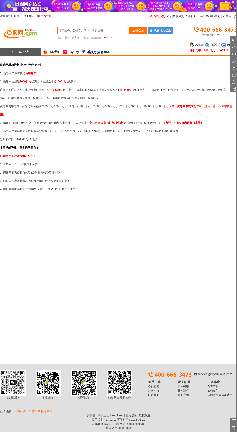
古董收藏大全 (23, 411)
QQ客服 (196, 44)
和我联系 (212, 44)
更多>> (108, 37)
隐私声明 (183, 394)
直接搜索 (138, 30)
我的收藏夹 (175, 16)
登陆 (29, 16)
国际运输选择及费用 (219, 394)
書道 (60, 37)
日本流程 (183, 390)
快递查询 (46, 411)
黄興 (67, 37)
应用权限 (131, 415)
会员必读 (153, 386)
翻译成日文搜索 (160, 30)
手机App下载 (195, 16)
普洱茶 (36, 411)
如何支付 (212, 390)
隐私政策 (144, 415)
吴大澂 (75, 37)
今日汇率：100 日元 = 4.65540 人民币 (213, 50)
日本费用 (183, 386)
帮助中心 (213, 16)
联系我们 (153, 394)
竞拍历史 (157, 16)
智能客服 (229, 44)
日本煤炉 (51, 52)
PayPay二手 (73, 52)
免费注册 (44, 16)
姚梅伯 (85, 37)
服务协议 (153, 390)
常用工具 (230, 16)
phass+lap (96, 37)
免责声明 (212, 386)
